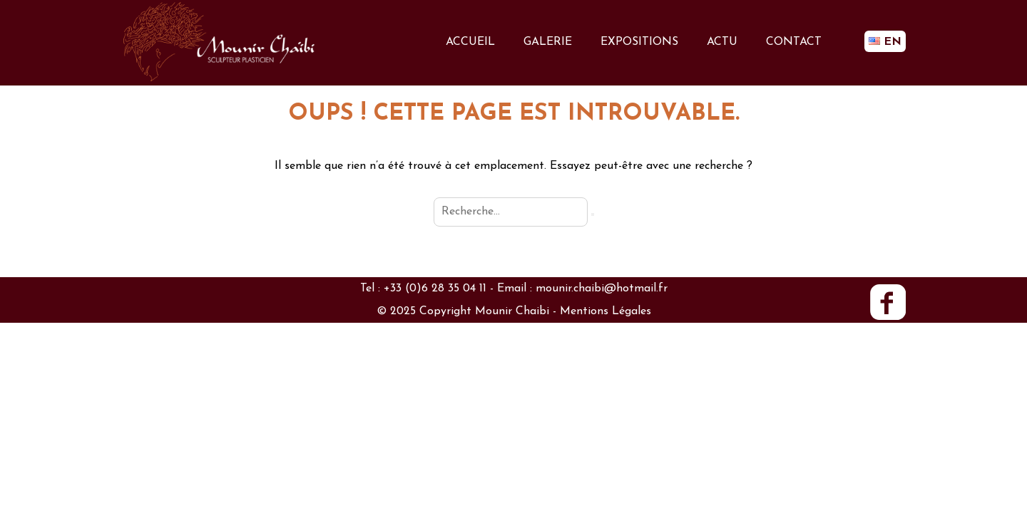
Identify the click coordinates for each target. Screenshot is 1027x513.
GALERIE (547, 42)
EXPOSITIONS (639, 42)
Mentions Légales (605, 311)
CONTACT (794, 42)
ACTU (722, 42)
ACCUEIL (470, 42)
